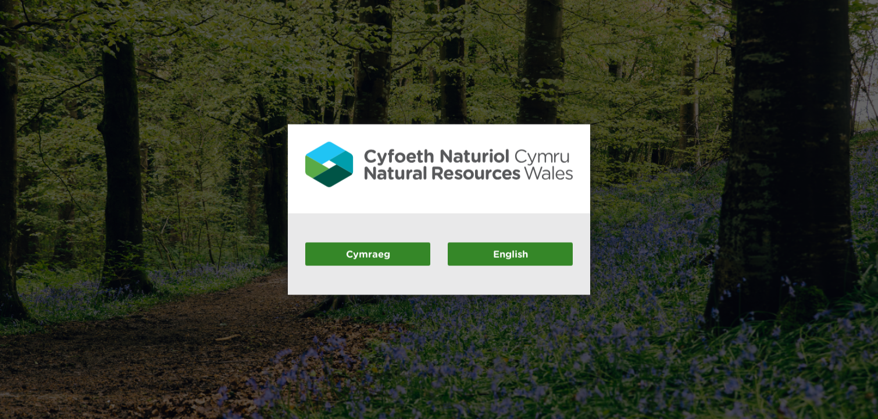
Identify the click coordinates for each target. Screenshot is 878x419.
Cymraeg (368, 253)
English (510, 253)
